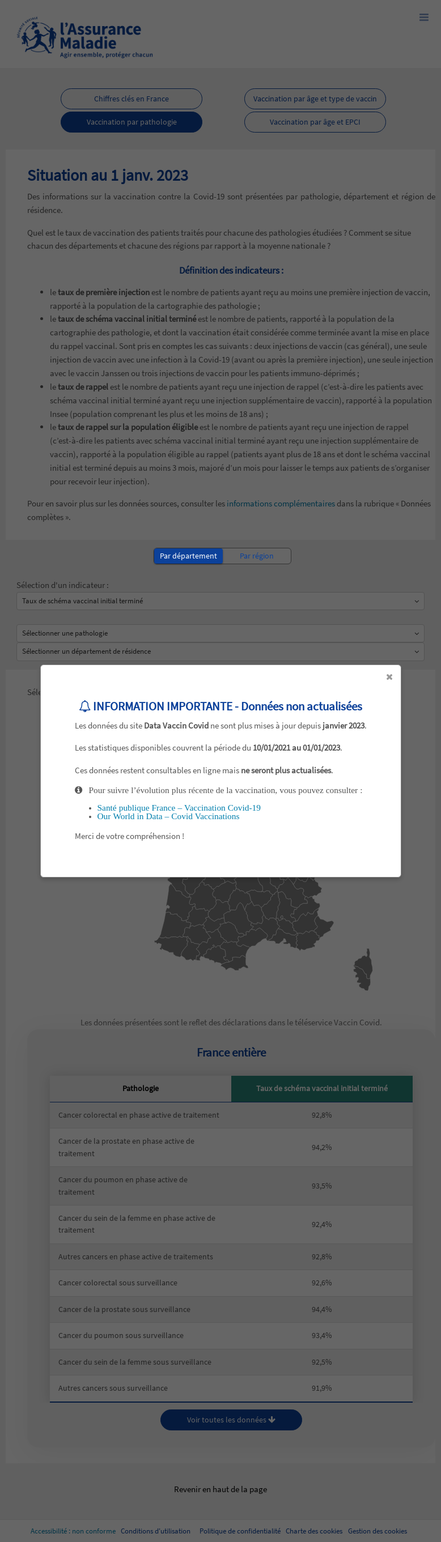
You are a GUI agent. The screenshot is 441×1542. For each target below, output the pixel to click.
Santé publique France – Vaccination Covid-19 (179, 807)
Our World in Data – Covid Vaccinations (168, 816)
